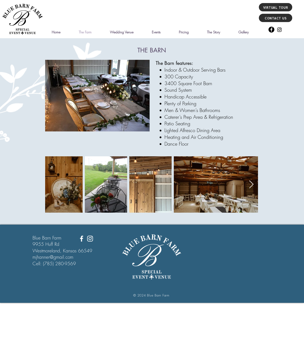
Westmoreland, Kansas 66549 (62, 251)
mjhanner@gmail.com (52, 257)
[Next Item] (251, 184)
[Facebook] (271, 30)
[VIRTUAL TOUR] (275, 7)
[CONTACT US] (275, 18)
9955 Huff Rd (45, 244)
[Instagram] (279, 30)
